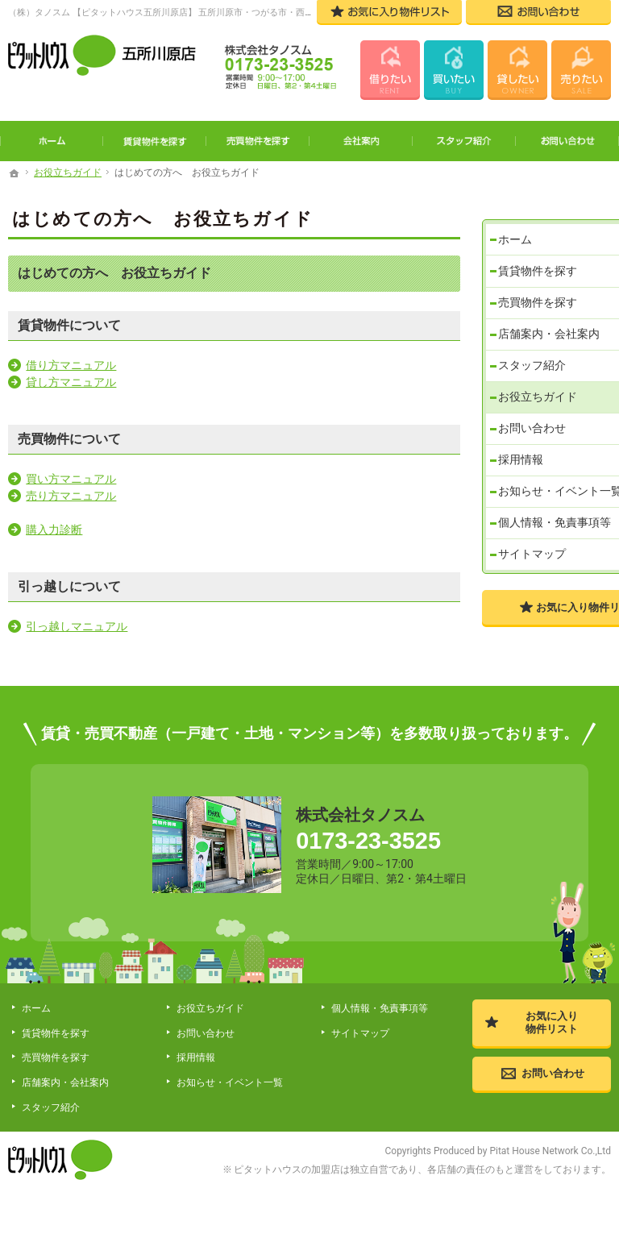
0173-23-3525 (381, 854)
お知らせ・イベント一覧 (551, 493)
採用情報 (523, 453)
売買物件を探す (540, 287)
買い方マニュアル (71, 478)
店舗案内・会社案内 (551, 320)
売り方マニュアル (71, 495)
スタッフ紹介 (534, 353)
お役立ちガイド (540, 386)
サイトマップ (534, 579)
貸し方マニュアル (71, 382)
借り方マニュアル (71, 365)
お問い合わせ (534, 419)
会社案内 (361, 141)
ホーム (517, 221)
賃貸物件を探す (540, 254)
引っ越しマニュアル (76, 626)
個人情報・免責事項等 (551, 540)
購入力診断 (54, 529)
